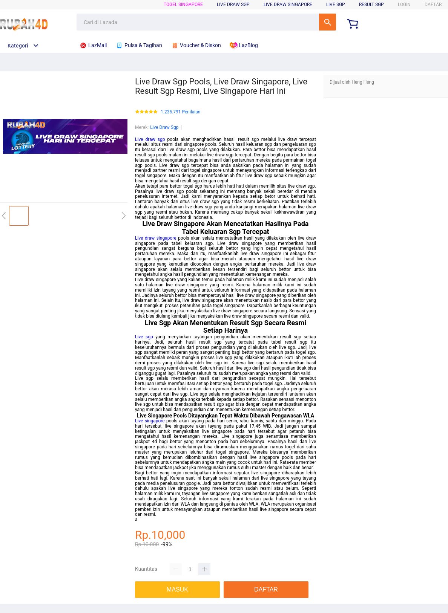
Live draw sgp (150, 139)
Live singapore (150, 420)
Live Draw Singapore (288, 4)
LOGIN (404, 4)
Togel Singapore (183, 4)
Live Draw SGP (233, 4)
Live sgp (144, 336)
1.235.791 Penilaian (180, 112)
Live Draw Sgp (164, 127)
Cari (327, 22)
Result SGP (371, 4)
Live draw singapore (155, 238)
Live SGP (335, 4)
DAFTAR (433, 4)
